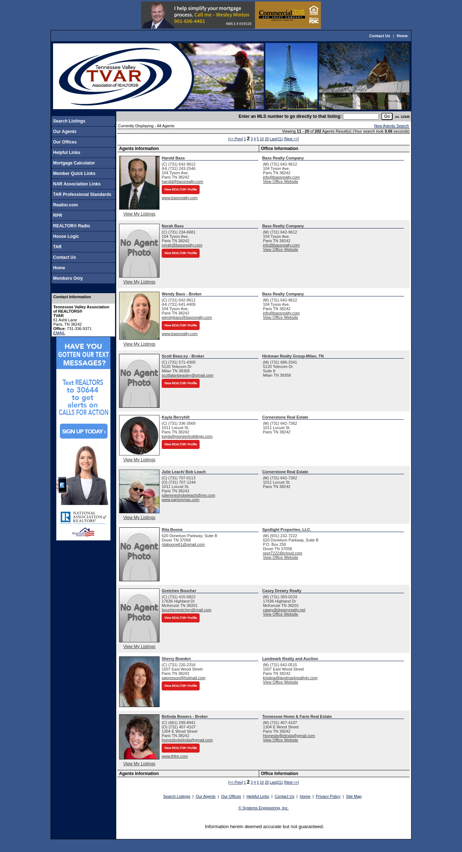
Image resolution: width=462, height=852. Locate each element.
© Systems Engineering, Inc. (264, 808)
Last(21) (276, 139)
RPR (57, 215)
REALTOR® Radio (71, 225)
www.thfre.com (175, 756)
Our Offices (65, 142)
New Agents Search (391, 126)
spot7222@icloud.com (282, 553)
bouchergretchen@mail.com (187, 610)
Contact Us (379, 36)
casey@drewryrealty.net (284, 610)
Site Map (354, 796)
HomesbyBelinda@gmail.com (289, 735)
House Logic (66, 236)
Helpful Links (66, 152)
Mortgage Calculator (74, 163)
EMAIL (59, 333)
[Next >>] (291, 139)
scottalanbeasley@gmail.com (187, 375)
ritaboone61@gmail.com (183, 544)
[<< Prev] (235, 139)
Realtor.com (65, 204)
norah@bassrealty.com (182, 245)
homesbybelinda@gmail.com (187, 740)
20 (267, 139)
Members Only (68, 278)
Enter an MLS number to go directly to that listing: (290, 116)
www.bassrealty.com (179, 198)
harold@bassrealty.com (182, 181)
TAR (57, 246)
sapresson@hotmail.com (183, 678)
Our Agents (65, 131)
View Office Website (280, 181)
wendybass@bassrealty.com (187, 317)
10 (262, 139)
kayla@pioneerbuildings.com (187, 436)
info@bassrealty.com (281, 177)
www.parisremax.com (181, 499)
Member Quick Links (74, 173)
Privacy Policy (328, 796)
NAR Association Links (77, 184)
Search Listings (69, 121)
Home (402, 36)
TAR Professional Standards (82, 194)
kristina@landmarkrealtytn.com (290, 678)
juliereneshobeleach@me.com (188, 495)
